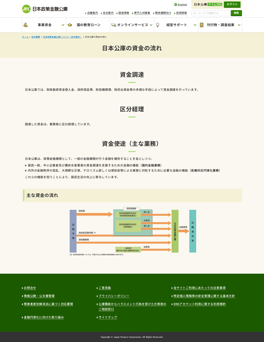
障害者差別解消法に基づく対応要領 (48, 304)
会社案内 (108, 12)
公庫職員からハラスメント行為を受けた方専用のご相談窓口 (132, 306)
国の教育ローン (89, 25)
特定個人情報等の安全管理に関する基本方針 (204, 296)
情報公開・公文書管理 (39, 296)
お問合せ (30, 288)
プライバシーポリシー (114, 296)
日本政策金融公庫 (44, 9)
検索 (236, 12)
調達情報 (123, 12)
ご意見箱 (105, 288)
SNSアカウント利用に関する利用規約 (199, 304)
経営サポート (176, 25)
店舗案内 (92, 12)
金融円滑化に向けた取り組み (44, 317)
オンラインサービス (132, 25)
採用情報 (181, 12)
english (180, 4)
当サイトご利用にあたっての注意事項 (199, 288)
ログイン (232, 4)
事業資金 (45, 25)
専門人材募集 (142, 12)
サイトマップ (108, 317)
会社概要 (35, 37)
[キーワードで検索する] (210, 13)
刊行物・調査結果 (220, 25)
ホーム (25, 37)
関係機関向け (163, 12)
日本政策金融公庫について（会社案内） (62, 37)
